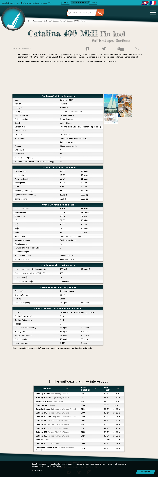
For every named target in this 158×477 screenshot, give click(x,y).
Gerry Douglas (66, 119)
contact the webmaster (82, 348)
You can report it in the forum (55, 348)
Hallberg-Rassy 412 (52, 397)
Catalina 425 (53, 436)
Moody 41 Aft (50, 401)
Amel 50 (42, 440)
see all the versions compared (101, 61)
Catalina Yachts (67, 115)
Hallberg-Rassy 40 (52, 394)
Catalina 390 (53, 424)
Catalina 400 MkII (56, 417)
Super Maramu (45, 405)
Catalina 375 (53, 432)
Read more (37, 471)
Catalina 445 (53, 413)
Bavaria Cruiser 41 (56, 409)
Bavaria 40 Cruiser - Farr (55, 448)
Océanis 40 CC (47, 443)
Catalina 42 (52, 428)
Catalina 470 (53, 420)
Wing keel (74, 61)
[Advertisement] (79, 79)
